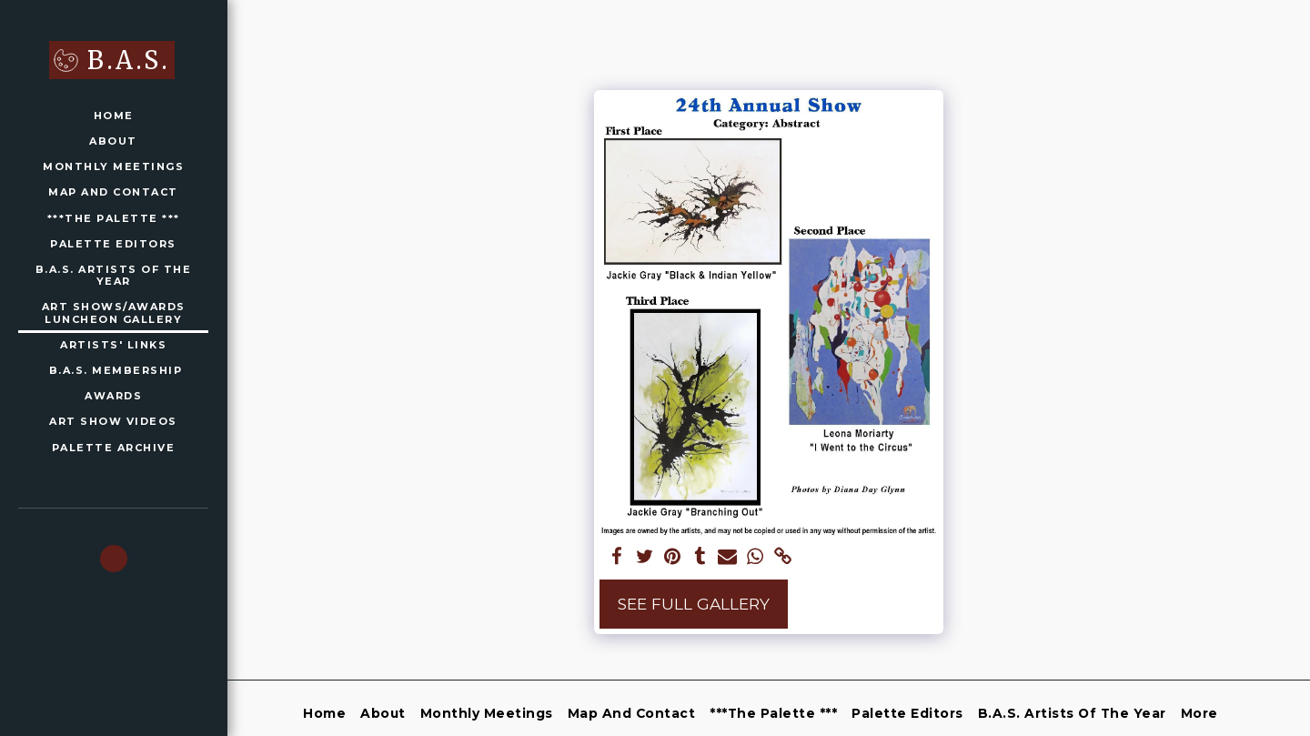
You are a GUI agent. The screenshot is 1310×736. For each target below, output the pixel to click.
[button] (113, 558)
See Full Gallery (694, 603)
